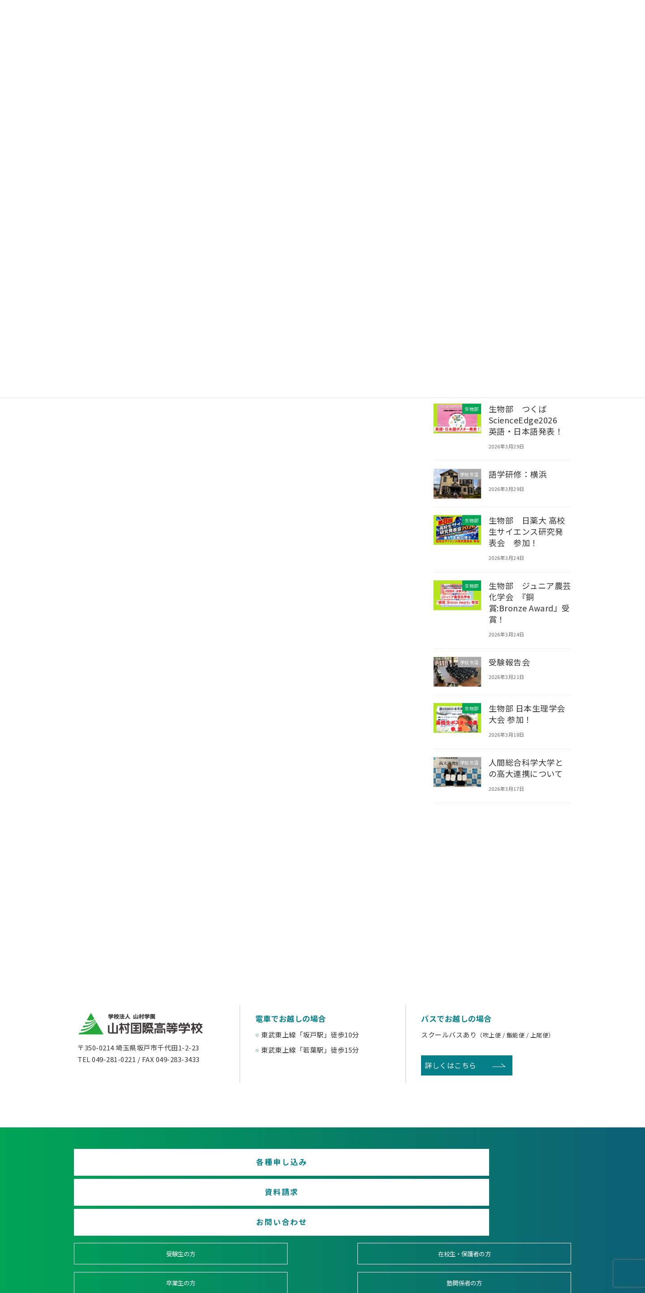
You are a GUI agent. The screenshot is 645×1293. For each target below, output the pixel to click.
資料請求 (322, 1166)
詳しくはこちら (451, 1065)
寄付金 (385, 1235)
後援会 (133, 1235)
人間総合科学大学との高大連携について (526, 767)
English (511, 1235)
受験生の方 (133, 1202)
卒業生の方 (385, 1202)
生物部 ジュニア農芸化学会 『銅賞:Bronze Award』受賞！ (530, 602)
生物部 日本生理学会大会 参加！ (527, 713)
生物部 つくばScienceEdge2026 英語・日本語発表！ (527, 420)
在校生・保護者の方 (259, 1202)
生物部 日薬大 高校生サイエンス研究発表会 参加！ (527, 531)
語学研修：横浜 (518, 473)
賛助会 (259, 1235)
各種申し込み (153, 1166)
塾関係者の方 (511, 1202)
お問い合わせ (491, 1166)
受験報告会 (509, 662)
